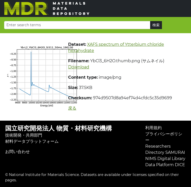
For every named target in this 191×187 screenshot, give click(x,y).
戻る (72, 108)
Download (78, 67)
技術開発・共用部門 (23, 135)
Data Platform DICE (165, 164)
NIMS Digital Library (165, 158)
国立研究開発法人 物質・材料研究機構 (58, 128)
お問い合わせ (17, 151)
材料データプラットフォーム (32, 141)
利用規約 (153, 127)
